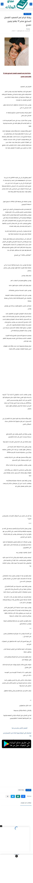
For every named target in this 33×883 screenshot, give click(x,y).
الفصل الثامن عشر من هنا (19, 728)
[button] (23, 796)
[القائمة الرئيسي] (31, 4)
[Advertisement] (16, 374)
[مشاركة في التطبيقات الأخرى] (7, 796)
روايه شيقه (27, 14)
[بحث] (2, 4)
